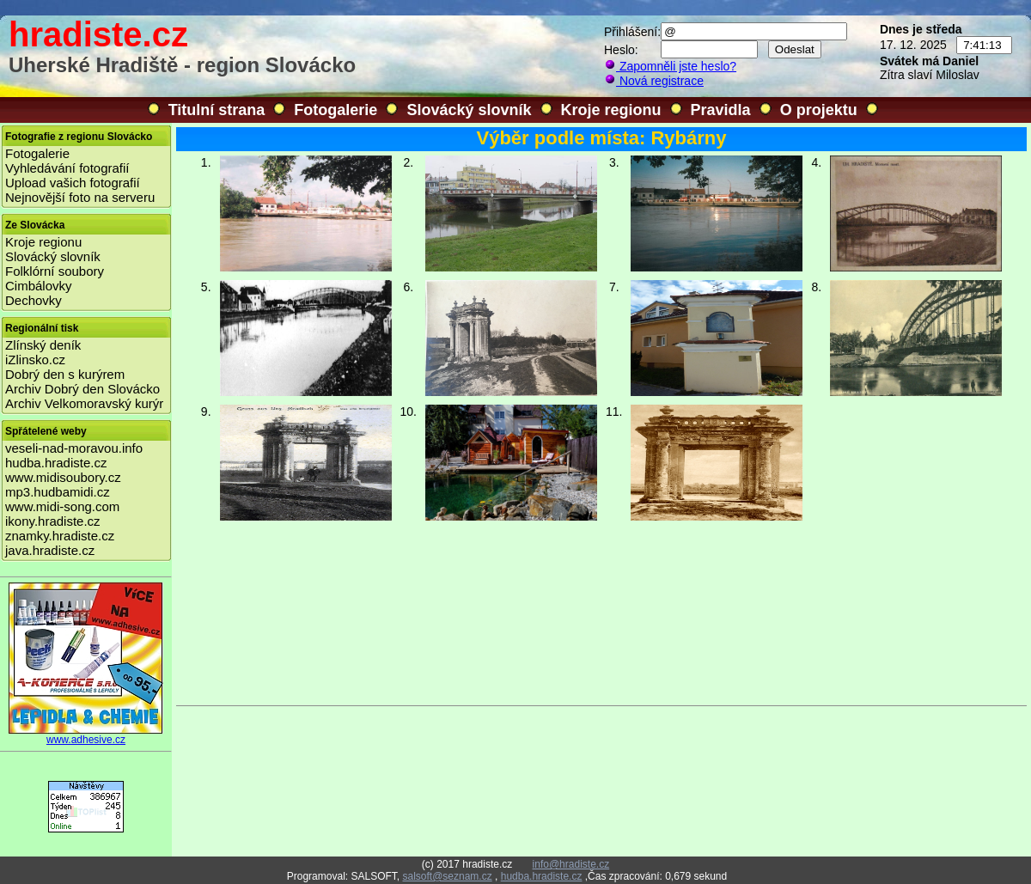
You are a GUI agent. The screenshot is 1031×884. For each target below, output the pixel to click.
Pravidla (721, 110)
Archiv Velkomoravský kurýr (84, 403)
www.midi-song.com (62, 506)
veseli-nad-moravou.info (74, 448)
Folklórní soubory (54, 271)
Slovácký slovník (468, 110)
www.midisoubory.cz (63, 477)
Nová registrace (654, 81)
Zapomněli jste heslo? (670, 66)
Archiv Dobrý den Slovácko (82, 388)
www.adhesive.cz (86, 735)
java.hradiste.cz (50, 550)
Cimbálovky (38, 285)
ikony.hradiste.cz (53, 521)
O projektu (818, 110)
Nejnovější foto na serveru (80, 197)
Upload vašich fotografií (72, 182)
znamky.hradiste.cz (59, 535)
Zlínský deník (43, 345)
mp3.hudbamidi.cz (57, 492)
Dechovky (33, 300)
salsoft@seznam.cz (446, 876)
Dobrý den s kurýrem (65, 374)
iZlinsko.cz (35, 359)
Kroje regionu (611, 110)
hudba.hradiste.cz (56, 462)
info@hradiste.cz (571, 864)
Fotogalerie (335, 110)
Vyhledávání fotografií (67, 168)
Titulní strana (216, 110)
